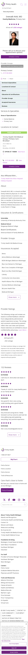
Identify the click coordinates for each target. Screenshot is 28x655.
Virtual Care (5, 603)
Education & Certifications (10, 94)
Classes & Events (6, 585)
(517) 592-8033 (6, 73)
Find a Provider (7, 490)
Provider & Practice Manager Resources (13, 557)
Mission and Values (7, 525)
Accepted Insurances (9, 102)
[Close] (26, 625)
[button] (25, 4)
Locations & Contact (9, 86)
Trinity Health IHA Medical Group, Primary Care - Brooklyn (13, 139)
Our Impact (20, 613)
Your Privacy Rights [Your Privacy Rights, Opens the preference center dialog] (14, 645)
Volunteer (4, 550)
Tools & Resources (7, 475)
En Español (4, 600)
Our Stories (6, 615)
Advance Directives (7, 580)
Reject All (14, 649)
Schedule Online (14, 57)
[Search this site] (14, 504)
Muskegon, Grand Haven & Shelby (12, 542)
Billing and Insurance (7, 583)
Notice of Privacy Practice (11, 618)
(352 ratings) (18, 27)
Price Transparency (7, 598)
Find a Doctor (5, 465)
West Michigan (5, 562)
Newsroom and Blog (7, 527)
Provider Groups (7, 98)
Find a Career (5, 568)
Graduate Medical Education (10, 570)
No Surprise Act (6, 530)
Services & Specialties (9, 83)
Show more (14, 297)
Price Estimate (5, 595)
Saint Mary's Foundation (9, 545)
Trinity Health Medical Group (10, 535)
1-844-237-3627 (5, 455)
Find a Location (6, 469)
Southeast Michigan (7, 547)
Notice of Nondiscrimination (13, 621)
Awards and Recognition (8, 517)
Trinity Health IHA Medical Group (11, 532)
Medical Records (6, 590)
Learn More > (23, 330)
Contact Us (4, 522)
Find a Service (5, 472)
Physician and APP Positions (10, 573)
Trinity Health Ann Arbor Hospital (12, 178)
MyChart (14, 459)
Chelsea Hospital (6, 181)
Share (10, 79)
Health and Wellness (7, 588)
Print (3, 79)
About (4, 90)
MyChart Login (5, 593)
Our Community (8, 613)
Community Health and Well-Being (12, 520)
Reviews (4, 106)
